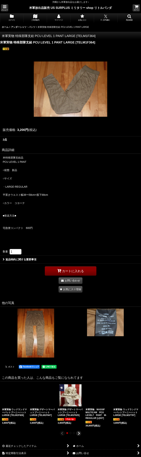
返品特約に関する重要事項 (19, 259)
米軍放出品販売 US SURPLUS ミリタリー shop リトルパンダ (70, 7)
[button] (4, 7)
